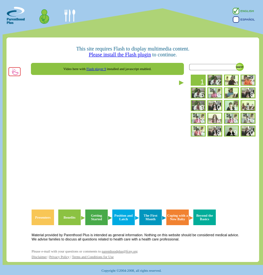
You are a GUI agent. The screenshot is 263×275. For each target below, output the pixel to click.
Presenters (43, 217)
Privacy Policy (59, 257)
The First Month (150, 217)
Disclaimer (39, 257)
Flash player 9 (96, 69)
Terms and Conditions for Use (93, 257)
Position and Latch (123, 217)
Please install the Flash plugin (120, 54)
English (243, 11)
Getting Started (96, 217)
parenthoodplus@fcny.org (119, 251)
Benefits (69, 217)
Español (244, 19)
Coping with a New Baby (177, 217)
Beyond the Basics (204, 217)
